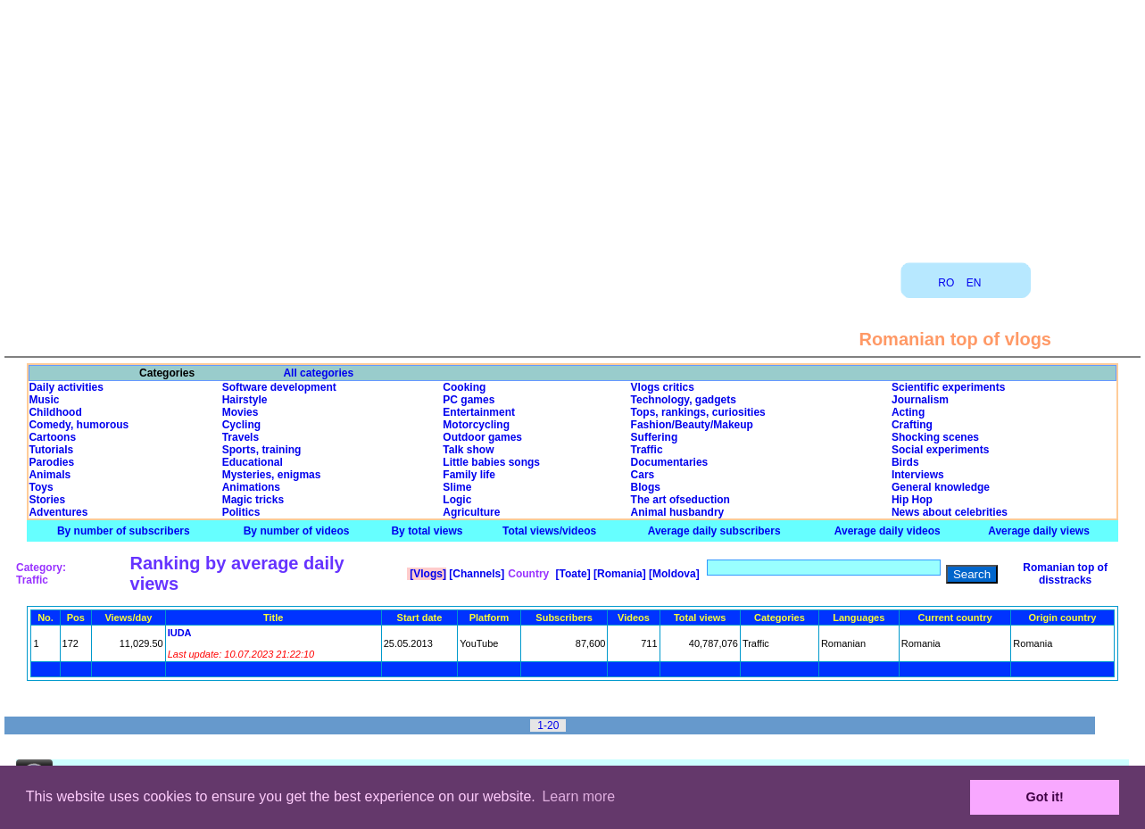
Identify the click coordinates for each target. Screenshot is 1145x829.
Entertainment (479, 412)
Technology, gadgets (683, 400)
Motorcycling (476, 425)
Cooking (464, 387)
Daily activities (66, 387)
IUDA (180, 632)
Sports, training (262, 450)
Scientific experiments (948, 387)
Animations (251, 487)
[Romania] (618, 574)
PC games (468, 400)
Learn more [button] (578, 796)
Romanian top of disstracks (1065, 573)
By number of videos (297, 531)
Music (44, 400)
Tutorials (51, 450)
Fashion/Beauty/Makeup (692, 425)
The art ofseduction (680, 499)
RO (946, 283)
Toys (41, 487)
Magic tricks (253, 499)
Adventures (58, 512)
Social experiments (940, 450)
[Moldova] (673, 574)
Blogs (645, 487)
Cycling (241, 425)
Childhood (55, 412)
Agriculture (471, 512)
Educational (252, 462)
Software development (279, 387)
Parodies (51, 462)
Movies (240, 412)
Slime (457, 487)
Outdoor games (482, 437)
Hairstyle (245, 400)
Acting (908, 412)
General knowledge (941, 487)
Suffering (654, 437)
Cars (643, 474)
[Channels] (475, 574)
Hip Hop (912, 499)
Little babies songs (491, 462)
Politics (241, 512)
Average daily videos (887, 531)
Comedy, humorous (79, 425)
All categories (318, 373)
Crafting (912, 425)
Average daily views (1039, 531)
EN (974, 283)
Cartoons (52, 437)
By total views (426, 531)
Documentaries (670, 462)
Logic (457, 499)
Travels (240, 437)
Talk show (468, 450)
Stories (47, 499)
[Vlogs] (426, 574)
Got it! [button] (1045, 797)
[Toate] (571, 574)
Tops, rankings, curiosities (698, 412)
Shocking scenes (935, 437)
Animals (50, 474)
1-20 (548, 725)
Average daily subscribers (714, 531)
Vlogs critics (662, 387)
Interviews (918, 474)
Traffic (647, 450)
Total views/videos (549, 531)
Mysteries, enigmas (271, 474)
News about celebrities (950, 512)
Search (972, 574)
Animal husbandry (678, 512)
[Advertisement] (572, 125)
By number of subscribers (123, 531)
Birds (905, 462)
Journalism (920, 400)
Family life (469, 474)
